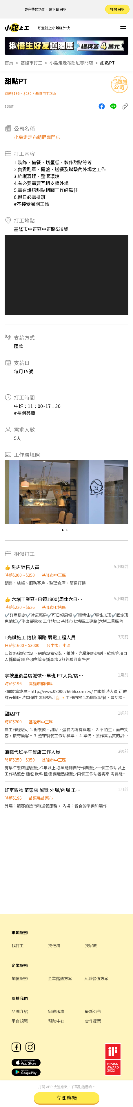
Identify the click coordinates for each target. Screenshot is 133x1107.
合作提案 (93, 1021)
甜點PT (107, 63)
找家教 (91, 945)
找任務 (54, 945)
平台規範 (20, 1021)
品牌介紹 (20, 1011)
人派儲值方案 (96, 978)
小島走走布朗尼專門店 (71, 63)
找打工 (18, 945)
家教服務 (56, 1011)
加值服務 (20, 978)
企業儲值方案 (60, 978)
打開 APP (117, 9)
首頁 (9, 63)
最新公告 (93, 1011)
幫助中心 (56, 1021)
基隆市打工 (31, 63)
